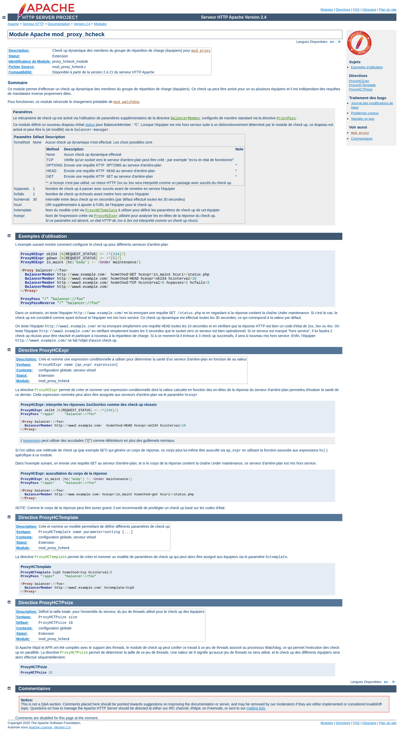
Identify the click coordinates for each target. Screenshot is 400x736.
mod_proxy (201, 51)
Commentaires (362, 138)
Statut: (14, 56)
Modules (326, 9)
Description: (19, 50)
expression (32, 440)
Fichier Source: (22, 67)
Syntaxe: (23, 365)
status (90, 125)
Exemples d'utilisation (367, 67)
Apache (13, 24)
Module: (23, 381)
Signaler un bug (362, 119)
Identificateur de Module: (30, 61)
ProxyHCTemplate (101, 210)
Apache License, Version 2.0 (50, 727)
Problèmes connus (365, 113)
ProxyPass (286, 118)
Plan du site (387, 9)
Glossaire (369, 9)
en (332, 42)
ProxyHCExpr (106, 216)
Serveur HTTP (33, 24)
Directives (343, 9)
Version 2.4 (82, 24)
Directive (28, 350)
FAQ (356, 9)
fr (340, 42)
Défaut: (22, 623)
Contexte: (24, 370)
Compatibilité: (20, 72)
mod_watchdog (126, 102)
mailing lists (256, 708)
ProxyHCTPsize (360, 89)
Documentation (59, 24)
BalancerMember (186, 118)
